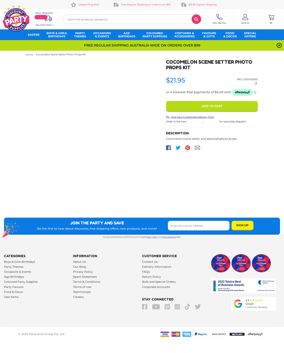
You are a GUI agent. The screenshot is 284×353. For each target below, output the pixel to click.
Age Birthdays (14, 277)
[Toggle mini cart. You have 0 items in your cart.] (271, 19)
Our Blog (79, 267)
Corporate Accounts (156, 287)
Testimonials (82, 292)
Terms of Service (169, 237)
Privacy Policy (152, 237)
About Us (79, 262)
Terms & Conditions (86, 282)
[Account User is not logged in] (245, 19)
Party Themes (13, 267)
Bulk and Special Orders (159, 282)
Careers (78, 297)
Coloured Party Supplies (21, 282)
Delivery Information (156, 267)
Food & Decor (13, 292)
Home (29, 54)
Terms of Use (82, 287)
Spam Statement (85, 277)
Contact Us (150, 262)
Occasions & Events (17, 272)
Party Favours (14, 287)
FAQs (146, 272)
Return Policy (151, 277)
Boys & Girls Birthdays (19, 262)
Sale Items (11, 297)
